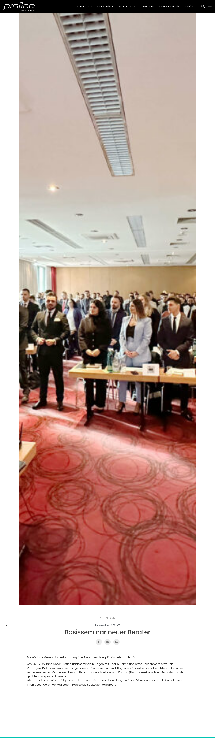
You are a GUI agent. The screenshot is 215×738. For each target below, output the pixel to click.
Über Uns (84, 6)
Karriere (147, 6)
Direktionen (169, 6)
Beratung (105, 6)
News (189, 6)
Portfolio (126, 6)
